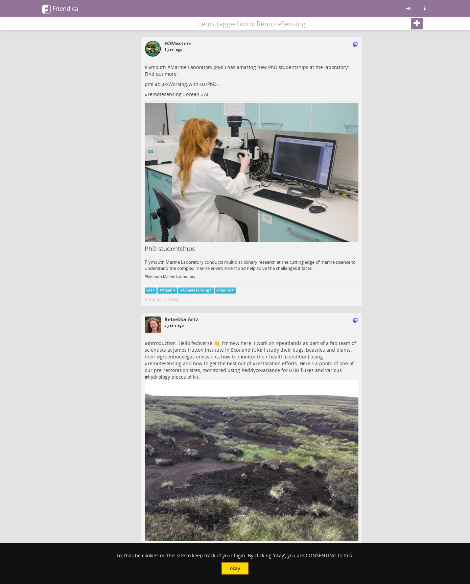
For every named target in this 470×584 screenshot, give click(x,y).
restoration (268, 363)
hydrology (159, 377)
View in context (162, 299)
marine (224, 290)
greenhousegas (177, 356)
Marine (178, 67)
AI (206, 94)
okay (235, 568)
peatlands (290, 343)
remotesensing (165, 94)
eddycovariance (262, 370)
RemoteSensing (195, 290)
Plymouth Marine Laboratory (170, 276)
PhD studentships (170, 248)
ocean (192, 94)
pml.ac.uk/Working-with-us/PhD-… (183, 84)
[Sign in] (408, 8)
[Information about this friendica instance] (425, 8)
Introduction (162, 343)
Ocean (167, 290)
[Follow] (417, 23)
